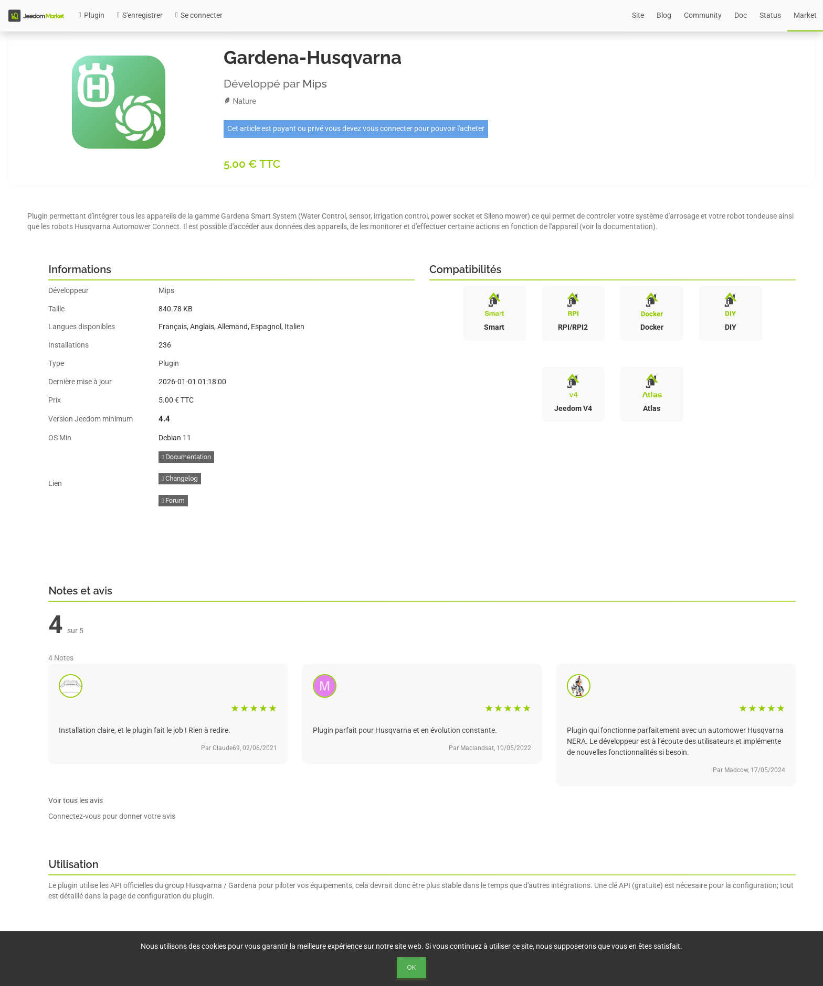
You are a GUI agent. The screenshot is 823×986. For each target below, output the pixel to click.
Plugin (91, 15)
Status (770, 15)
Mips (314, 83)
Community (703, 15)
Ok (411, 967)
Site (638, 15)
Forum (173, 500)
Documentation (186, 457)
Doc (740, 15)
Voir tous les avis (75, 800)
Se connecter (199, 15)
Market (805, 15)
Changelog (180, 478)
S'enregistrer (140, 15)
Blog (664, 15)
